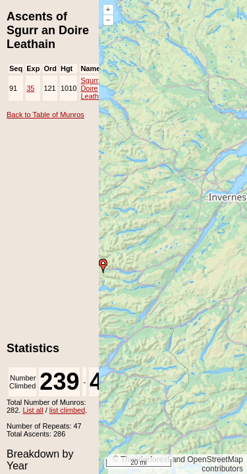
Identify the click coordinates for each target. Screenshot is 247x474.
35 (30, 88)
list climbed (67, 410)
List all (32, 410)
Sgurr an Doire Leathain (94, 88)
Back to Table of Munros (45, 114)
